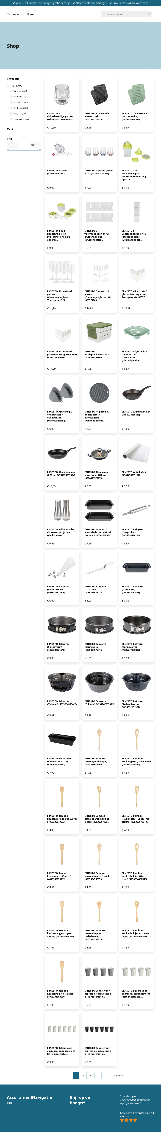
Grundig (20, 96)
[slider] (8, 150)
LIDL (16, 86)
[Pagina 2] (83, 1075)
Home (30, 14)
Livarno (21, 102)
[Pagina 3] (90, 1075)
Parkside (21, 107)
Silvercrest (21, 119)
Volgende (118, 1075)
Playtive (20, 113)
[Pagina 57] (106, 1075)
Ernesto (20, 90)
